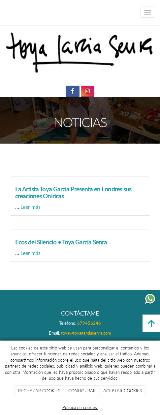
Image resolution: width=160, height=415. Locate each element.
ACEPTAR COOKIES (122, 390)
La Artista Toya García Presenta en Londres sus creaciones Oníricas (73, 192)
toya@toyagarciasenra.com (86, 333)
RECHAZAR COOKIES (39, 390)
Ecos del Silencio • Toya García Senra (61, 242)
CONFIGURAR (82, 390)
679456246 (89, 323)
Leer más (30, 207)
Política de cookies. (80, 407)
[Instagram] (87, 91)
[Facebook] (72, 91)
